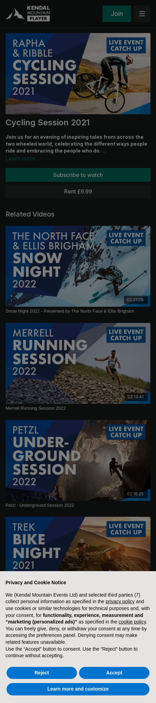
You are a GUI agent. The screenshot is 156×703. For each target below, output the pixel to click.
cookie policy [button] (132, 622)
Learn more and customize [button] (77, 689)
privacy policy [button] (120, 601)
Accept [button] (114, 672)
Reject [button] (42, 672)
